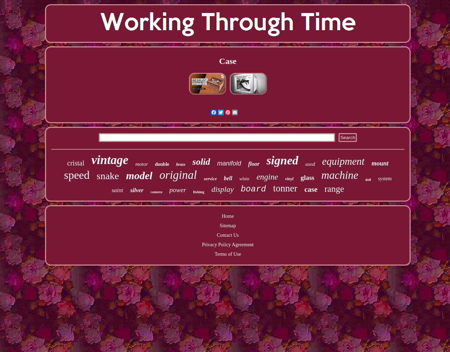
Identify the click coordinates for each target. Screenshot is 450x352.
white (244, 178)
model (139, 175)
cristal (75, 163)
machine (339, 175)
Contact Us (228, 235)
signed (282, 160)
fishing (198, 192)
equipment (343, 161)
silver (136, 190)
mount (380, 163)
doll (368, 180)
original (178, 175)
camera (156, 192)
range (334, 189)
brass (180, 164)
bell (228, 178)
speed (77, 175)
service (210, 178)
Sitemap (228, 225)
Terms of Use (227, 254)
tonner (285, 188)
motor (141, 164)
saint (117, 190)
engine (267, 176)
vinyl (289, 178)
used (310, 164)
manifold (229, 163)
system (385, 178)
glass (307, 177)
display (222, 189)
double (162, 164)
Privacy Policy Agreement (228, 244)
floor (253, 164)
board (253, 189)
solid (201, 162)
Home (228, 216)
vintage (109, 160)
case (310, 189)
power (177, 190)
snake (108, 175)
